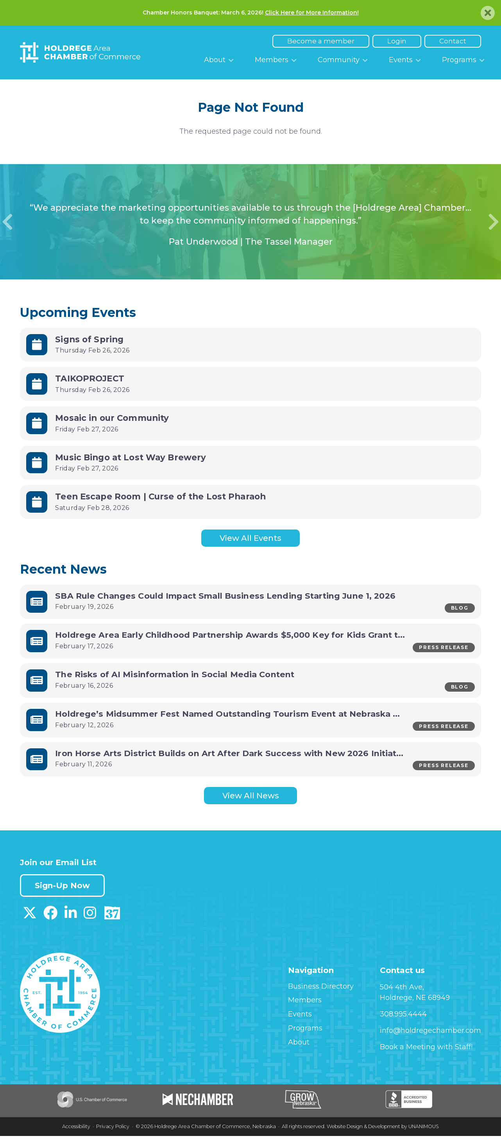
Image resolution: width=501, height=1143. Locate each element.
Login (396, 41)
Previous (7, 222)
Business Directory (321, 994)
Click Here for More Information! (312, 12)
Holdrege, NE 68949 (415, 1006)
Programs (459, 59)
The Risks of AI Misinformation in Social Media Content (178, 678)
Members (271, 59)
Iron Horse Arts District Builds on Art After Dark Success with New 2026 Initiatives (240, 759)
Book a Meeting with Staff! (426, 1055)
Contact (452, 41)
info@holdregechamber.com (430, 1038)
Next (493, 222)
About (214, 59)
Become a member (320, 41)
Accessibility (72, 1135)
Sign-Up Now (64, 893)
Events (401, 59)
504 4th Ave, (402, 995)
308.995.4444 (403, 1022)
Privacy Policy (110, 1135)
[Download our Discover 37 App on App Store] (112, 923)
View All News (250, 803)
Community (339, 59)
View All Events (250, 539)
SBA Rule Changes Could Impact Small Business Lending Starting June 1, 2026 (229, 597)
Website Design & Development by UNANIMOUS (383, 1135)
